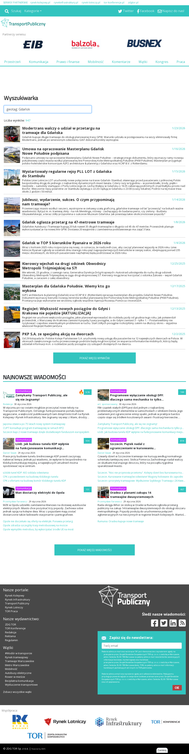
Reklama (10, 636)
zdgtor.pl (133, 2)
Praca (181, 62)
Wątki (143, 62)
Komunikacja (38, 62)
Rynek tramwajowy (16, 657)
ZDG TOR (10, 624)
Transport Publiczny (17, 603)
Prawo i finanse (68, 62)
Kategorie (31, 11)
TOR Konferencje (15, 628)
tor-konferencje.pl (114, 2)
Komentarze (121, 62)
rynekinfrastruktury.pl (66, 2)
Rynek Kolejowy (14, 595)
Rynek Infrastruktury (17, 599)
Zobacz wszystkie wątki (17, 692)
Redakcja (10, 632)
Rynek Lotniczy (14, 607)
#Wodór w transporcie (18, 653)
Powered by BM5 (38, 749)
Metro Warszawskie (17, 665)
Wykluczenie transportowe (21, 684)
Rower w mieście (15, 677)
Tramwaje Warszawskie (19, 661)
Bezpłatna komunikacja (19, 681)
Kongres (161, 62)
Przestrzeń (12, 62)
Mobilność (96, 62)
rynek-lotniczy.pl (91, 2)
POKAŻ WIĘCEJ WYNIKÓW (95, 358)
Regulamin (11, 640)
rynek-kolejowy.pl (40, 2)
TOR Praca (11, 611)
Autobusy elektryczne (18, 673)
